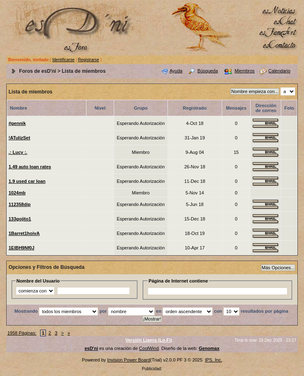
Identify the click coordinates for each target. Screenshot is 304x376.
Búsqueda (207, 70)
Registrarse (88, 59)
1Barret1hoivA (24, 233)
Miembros (244, 70)
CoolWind (149, 348)
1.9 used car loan (27, 181)
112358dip (20, 204)
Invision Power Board (128, 359)
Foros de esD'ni (37, 71)
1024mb (17, 192)
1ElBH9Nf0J (21, 247)
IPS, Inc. (213, 359)
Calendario (279, 70)
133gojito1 (20, 218)
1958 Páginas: (21, 332)
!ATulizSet (19, 137)
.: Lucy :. (18, 152)
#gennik (17, 123)
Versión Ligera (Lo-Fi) (148, 340)
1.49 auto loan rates (30, 166)
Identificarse (63, 59)
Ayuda (176, 70)
